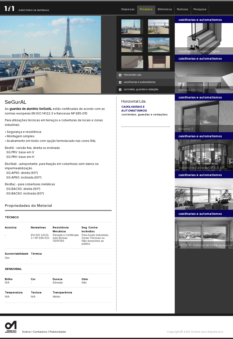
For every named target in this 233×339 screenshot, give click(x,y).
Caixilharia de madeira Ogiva (198, 51)
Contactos (40, 332)
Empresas (128, 9)
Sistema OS (186, 90)
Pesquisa (199, 9)
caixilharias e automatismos (139, 82)
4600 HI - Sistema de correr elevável (205, 245)
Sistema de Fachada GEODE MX (201, 168)
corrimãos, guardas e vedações (141, 89)
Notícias (182, 9)
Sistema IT (186, 129)
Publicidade (58, 332)
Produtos (146, 9)
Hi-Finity (184, 206)
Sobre (26, 332)
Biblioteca (165, 9)
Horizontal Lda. (133, 74)
